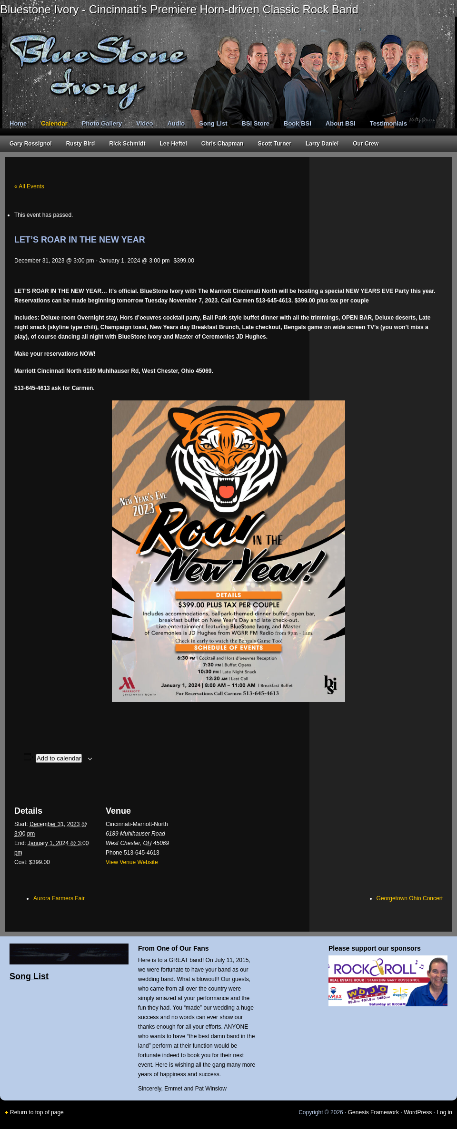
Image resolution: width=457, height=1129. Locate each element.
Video (144, 123)
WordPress (418, 1112)
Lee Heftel (173, 143)
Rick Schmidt (127, 143)
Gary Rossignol (31, 143)
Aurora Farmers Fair (59, 898)
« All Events (29, 186)
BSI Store (256, 123)
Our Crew (365, 143)
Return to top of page (37, 1112)
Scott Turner (274, 143)
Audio (176, 123)
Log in (444, 1112)
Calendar (54, 123)
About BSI (341, 123)
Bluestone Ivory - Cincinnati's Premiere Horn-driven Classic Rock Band (179, 9)
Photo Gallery (102, 123)
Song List (213, 123)
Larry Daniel (322, 143)
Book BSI (297, 123)
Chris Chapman (222, 143)
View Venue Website (132, 862)
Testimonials (388, 123)
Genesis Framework (373, 1112)
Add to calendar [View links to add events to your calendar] (59, 758)
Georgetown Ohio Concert (410, 898)
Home (18, 123)
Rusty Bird (80, 143)
